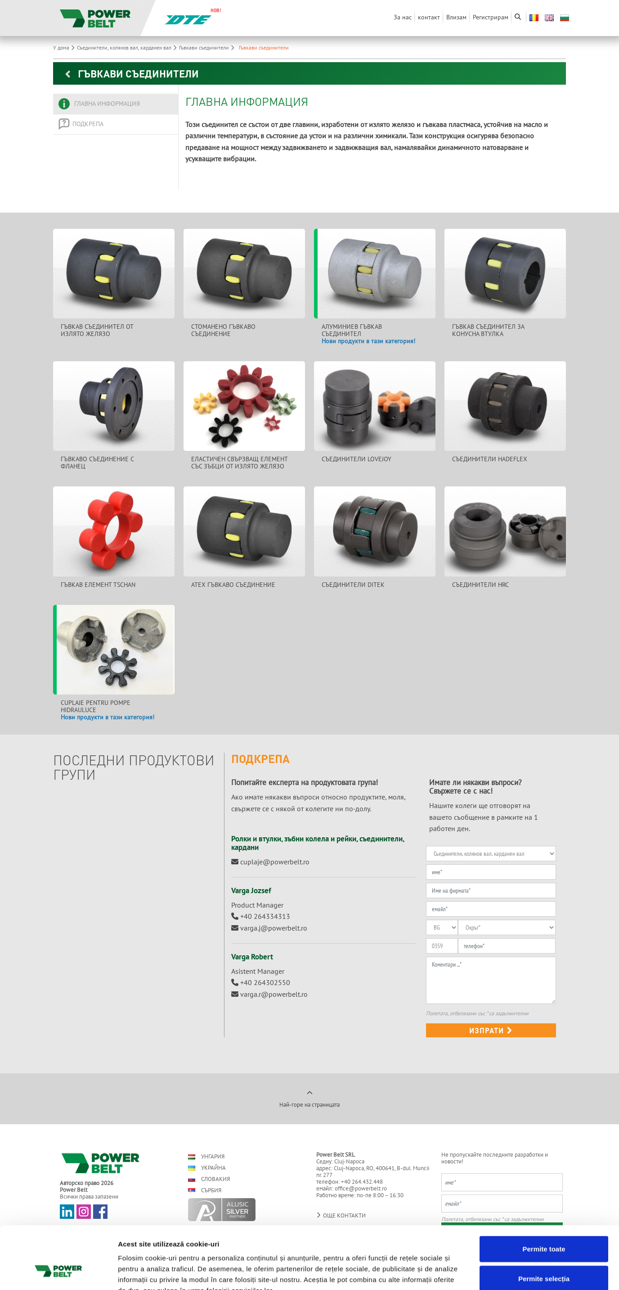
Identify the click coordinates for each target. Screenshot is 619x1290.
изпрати (491, 1030)
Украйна (207, 1167)
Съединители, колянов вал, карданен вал (128, 47)
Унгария (206, 1156)
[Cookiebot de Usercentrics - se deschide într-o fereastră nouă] (58, 1272)
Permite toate (543, 1194)
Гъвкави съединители (208, 47)
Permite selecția (544, 1224)
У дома (65, 47)
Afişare (450, 1272)
